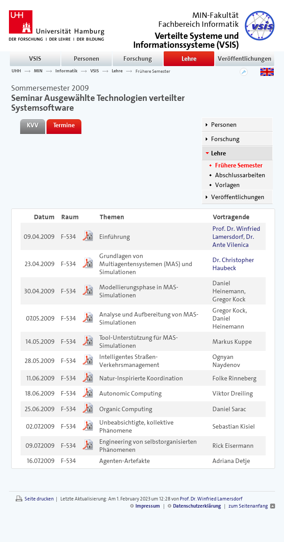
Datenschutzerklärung (197, 506)
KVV (32, 125)
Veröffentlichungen (244, 58)
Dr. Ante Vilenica (233, 241)
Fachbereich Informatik (198, 24)
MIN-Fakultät (215, 15)
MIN (38, 71)
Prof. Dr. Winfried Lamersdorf (236, 233)
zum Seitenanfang (248, 506)
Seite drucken (39, 499)
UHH (16, 71)
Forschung (137, 58)
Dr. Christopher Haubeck (233, 264)
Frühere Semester (153, 71)
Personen (86, 58)
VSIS (35, 58)
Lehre (189, 58)
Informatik (66, 71)
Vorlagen (227, 185)
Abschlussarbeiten (240, 175)
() (186, 39)
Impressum (148, 506)
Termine (64, 125)
